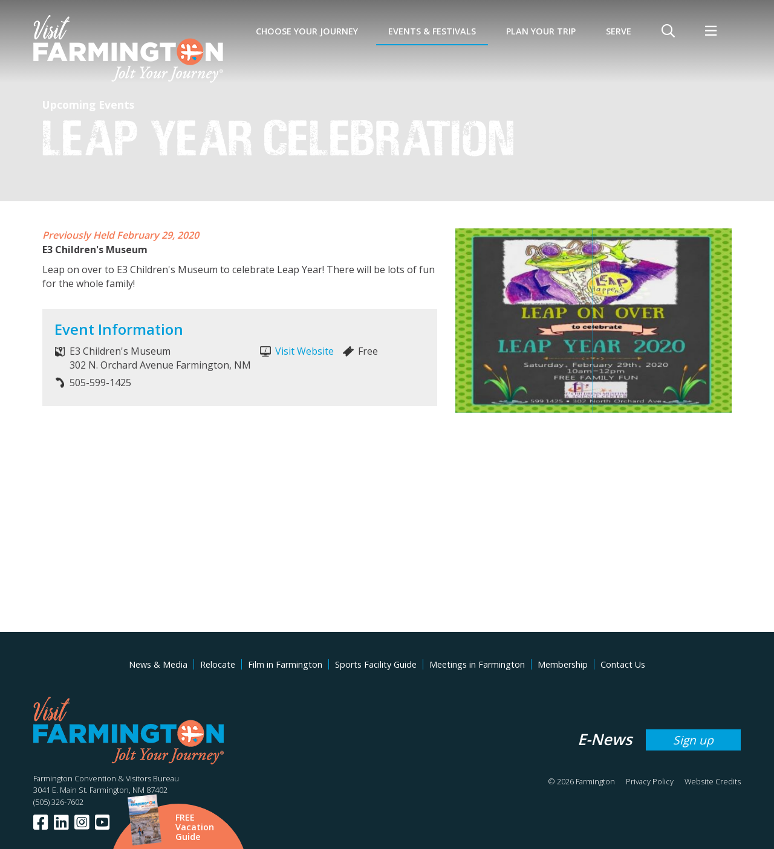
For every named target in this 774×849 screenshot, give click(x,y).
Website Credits (713, 781)
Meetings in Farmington (477, 664)
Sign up (693, 740)
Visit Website (304, 351)
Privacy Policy (650, 781)
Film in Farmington (285, 664)
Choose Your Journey (307, 31)
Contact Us (622, 664)
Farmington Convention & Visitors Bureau (106, 778)
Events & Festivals (432, 31)
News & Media (158, 664)
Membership (563, 664)
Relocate (217, 664)
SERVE (618, 31)
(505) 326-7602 (58, 801)
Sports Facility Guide (376, 664)
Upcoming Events (88, 104)
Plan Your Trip (541, 31)
